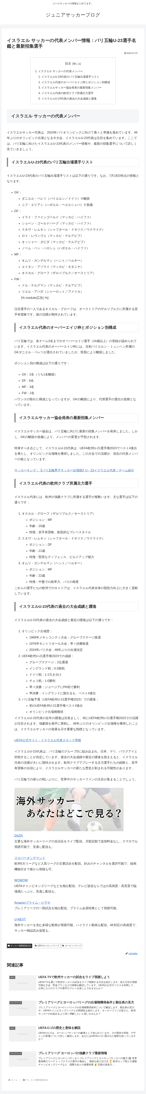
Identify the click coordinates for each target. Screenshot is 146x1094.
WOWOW (21, 881)
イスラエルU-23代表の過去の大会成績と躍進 (69, 99)
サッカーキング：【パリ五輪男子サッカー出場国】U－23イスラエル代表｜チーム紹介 (74, 471)
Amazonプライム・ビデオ (32, 903)
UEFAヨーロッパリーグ (47, 946)
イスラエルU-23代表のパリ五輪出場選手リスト (70, 77)
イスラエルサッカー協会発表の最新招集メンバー (71, 88)
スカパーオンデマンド (29, 858)
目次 (68, 63)
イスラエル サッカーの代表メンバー (60, 71)
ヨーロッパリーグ (71, 946)
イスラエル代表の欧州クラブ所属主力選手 (67, 93)
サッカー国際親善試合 (19, 946)
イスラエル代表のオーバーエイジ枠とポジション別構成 (75, 82)
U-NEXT (20, 920)
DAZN (18, 836)
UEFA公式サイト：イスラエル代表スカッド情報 (47, 741)
